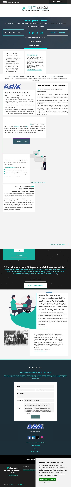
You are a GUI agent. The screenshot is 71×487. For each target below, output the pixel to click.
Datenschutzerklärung (13, 475)
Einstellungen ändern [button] (44, 482)
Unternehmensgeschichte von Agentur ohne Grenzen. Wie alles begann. (31, 470)
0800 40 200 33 (57, 2)
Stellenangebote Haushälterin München (35, 442)
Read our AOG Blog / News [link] (57, 244)
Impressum (12, 473)
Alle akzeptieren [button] (43, 479)
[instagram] (41, 32)
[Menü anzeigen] (35, 14)
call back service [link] (35, 279)
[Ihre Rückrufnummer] (45, 389)
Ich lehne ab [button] (52, 479)
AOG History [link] (18, 255)
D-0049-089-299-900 (35, 286)
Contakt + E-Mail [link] (21, 141)
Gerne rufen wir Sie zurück (38, 182)
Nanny (26, 126)
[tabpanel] (24, 2)
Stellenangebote (34, 70)
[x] (37, 32)
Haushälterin (17, 126)
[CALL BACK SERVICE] (57, 32)
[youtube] (21, 484)
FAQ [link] (18, 251)
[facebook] (29, 32)
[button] (13, 32)
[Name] (35, 386)
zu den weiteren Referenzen (40, 350)
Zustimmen (28, 413)
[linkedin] (33, 32)
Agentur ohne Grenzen (35, 41)
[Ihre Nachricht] (35, 395)
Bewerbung (32, 55)
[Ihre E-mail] (26, 389)
